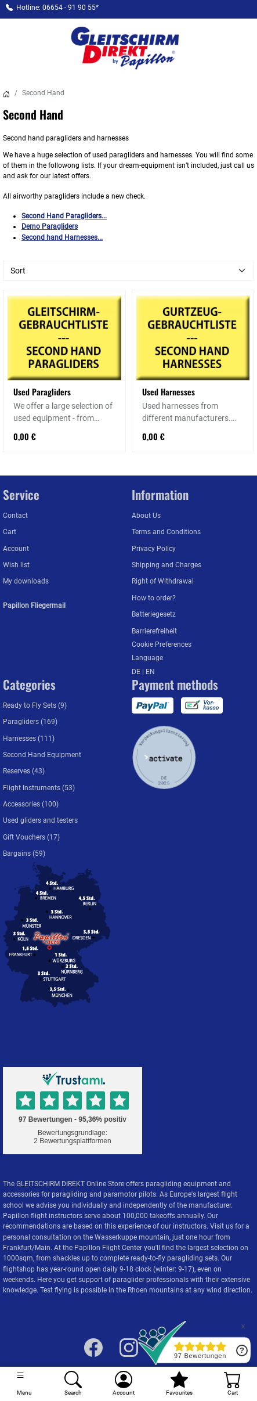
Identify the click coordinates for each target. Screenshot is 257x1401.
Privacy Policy (154, 549)
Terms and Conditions (166, 532)
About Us (146, 516)
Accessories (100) (31, 804)
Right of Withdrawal (163, 581)
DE (137, 672)
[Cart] (232, 1384)
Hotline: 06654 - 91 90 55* (57, 7)
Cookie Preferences (161, 644)
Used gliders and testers (40, 820)
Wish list (16, 565)
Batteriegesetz (154, 614)
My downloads (26, 581)
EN (150, 672)
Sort (18, 270)
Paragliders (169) (30, 722)
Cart (9, 532)
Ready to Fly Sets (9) (35, 705)
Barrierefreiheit (154, 631)
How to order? (154, 598)
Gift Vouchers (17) (31, 837)
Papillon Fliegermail (34, 606)
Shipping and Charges (166, 565)
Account (16, 549)
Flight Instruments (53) (39, 788)
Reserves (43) (24, 771)
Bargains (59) (24, 853)
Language (147, 658)
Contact (15, 516)
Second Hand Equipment (42, 755)
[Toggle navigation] (24, 1384)
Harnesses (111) (29, 738)
